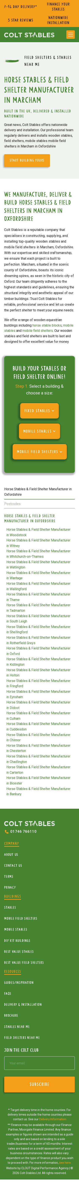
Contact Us (13, 866)
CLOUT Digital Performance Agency (45, 1168)
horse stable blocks (47, 325)
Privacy (10, 887)
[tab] (39, 492)
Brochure (11, 1016)
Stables (10, 908)
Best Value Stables (19, 952)
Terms (8, 877)
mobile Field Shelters (20, 918)
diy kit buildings (17, 941)
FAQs (7, 994)
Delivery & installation (23, 1005)
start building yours (27, 160)
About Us (11, 855)
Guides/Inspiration (19, 983)
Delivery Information (52, 1119)
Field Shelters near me (22, 1038)
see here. (65, 1162)
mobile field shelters (37, 331)
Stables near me (17, 1027)
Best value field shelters (24, 963)
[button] (70, 34)
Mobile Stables (15, 929)
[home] (29, 34)
